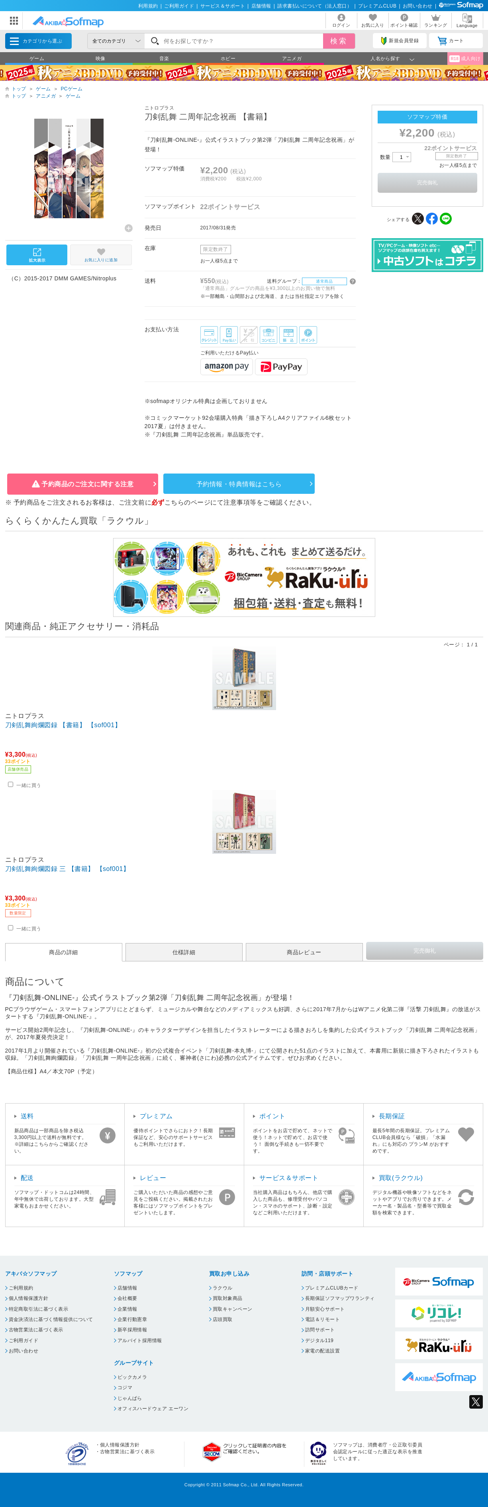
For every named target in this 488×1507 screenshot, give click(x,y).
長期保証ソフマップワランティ (340, 1298)
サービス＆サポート (222, 6)
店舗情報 (261, 6)
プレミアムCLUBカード (332, 1288)
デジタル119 (319, 1340)
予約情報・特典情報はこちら (239, 484)
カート (451, 41)
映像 (101, 58)
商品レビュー (304, 952)
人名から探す (385, 58)
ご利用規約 (21, 1288)
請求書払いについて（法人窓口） (314, 6)
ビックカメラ (132, 1377)
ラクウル (223, 1288)
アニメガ (292, 58)
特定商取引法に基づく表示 (39, 1309)
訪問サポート (320, 1330)
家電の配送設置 (322, 1351)
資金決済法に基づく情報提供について (51, 1319)
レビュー (153, 1177)
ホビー (228, 58)
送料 (27, 1116)
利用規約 (148, 6)
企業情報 (127, 1309)
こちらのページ (187, 502)
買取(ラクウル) (401, 1177)
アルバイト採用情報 (140, 1340)
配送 (27, 1177)
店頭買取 (223, 1319)
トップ (19, 89)
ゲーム (36, 58)
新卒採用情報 (132, 1330)
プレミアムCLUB (377, 6)
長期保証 (392, 1116)
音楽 (164, 58)
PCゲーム (71, 89)
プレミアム (156, 1116)
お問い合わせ (418, 6)
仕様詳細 (184, 952)
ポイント (272, 1116)
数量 (395, 157)
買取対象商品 (228, 1298)
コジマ (125, 1387)
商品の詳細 (63, 952)
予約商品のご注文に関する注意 (87, 484)
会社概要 (127, 1298)
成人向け (464, 58)
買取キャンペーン (233, 1309)
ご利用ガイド (179, 6)
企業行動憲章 (132, 1319)
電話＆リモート (322, 1319)
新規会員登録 (400, 41)
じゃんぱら (130, 1398)
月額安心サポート (325, 1309)
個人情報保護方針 (29, 1298)
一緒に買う (28, 785)
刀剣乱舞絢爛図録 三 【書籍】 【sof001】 (67, 868)
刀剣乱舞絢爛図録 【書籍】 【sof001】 (63, 725)
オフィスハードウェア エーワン (153, 1408)
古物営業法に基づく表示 (36, 1330)
